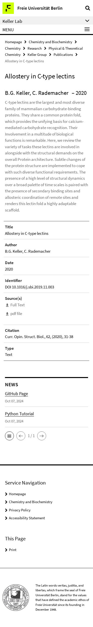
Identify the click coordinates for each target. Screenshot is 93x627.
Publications (63, 54)
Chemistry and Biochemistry (50, 41)
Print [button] (12, 549)
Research (35, 48)
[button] (9, 436)
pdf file (16, 313)
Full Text (17, 305)
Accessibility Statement (27, 518)
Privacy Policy (20, 510)
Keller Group (37, 54)
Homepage (13, 41)
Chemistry (13, 48)
